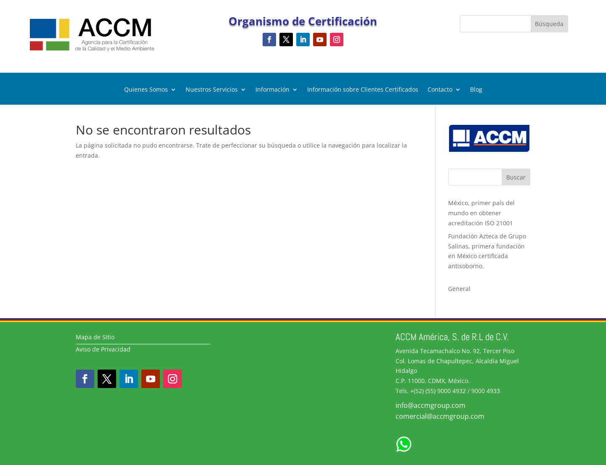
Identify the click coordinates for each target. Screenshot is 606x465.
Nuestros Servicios (212, 90)
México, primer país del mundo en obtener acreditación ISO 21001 (481, 213)
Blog (476, 90)
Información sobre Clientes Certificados (362, 90)
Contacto (440, 90)
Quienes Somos (146, 90)
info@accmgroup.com (430, 405)
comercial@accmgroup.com (440, 416)
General (459, 289)
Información (272, 90)
